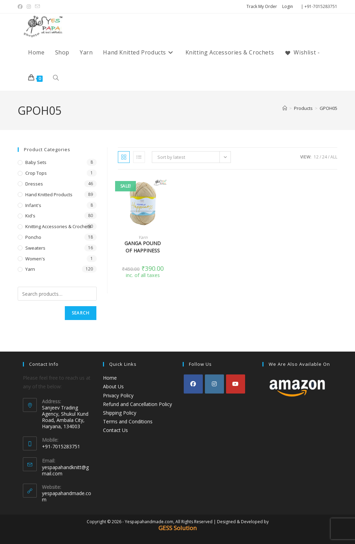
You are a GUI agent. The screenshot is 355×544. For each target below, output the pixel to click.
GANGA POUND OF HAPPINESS (142, 247)
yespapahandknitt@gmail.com (65, 470)
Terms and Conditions (128, 421)
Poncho (33, 237)
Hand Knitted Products (48, 194)
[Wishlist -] (302, 52)
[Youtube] (235, 384)
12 (316, 157)
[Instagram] (214, 384)
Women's (35, 259)
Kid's (30, 216)
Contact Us (115, 430)
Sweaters (35, 248)
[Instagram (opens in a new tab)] (29, 6)
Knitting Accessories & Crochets (58, 226)
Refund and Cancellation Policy (137, 404)
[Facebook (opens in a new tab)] (21, 6)
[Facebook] (193, 384)
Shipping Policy (119, 412)
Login (287, 6)
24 (324, 157)
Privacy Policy (118, 395)
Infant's (33, 205)
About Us (113, 386)
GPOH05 (328, 108)
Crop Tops (36, 173)
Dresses (34, 184)
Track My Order (261, 6)
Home (110, 377)
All (333, 157)
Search (80, 313)
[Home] (285, 108)
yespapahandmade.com (66, 496)
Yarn (142, 237)
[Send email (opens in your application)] (37, 6)
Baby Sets (35, 162)
